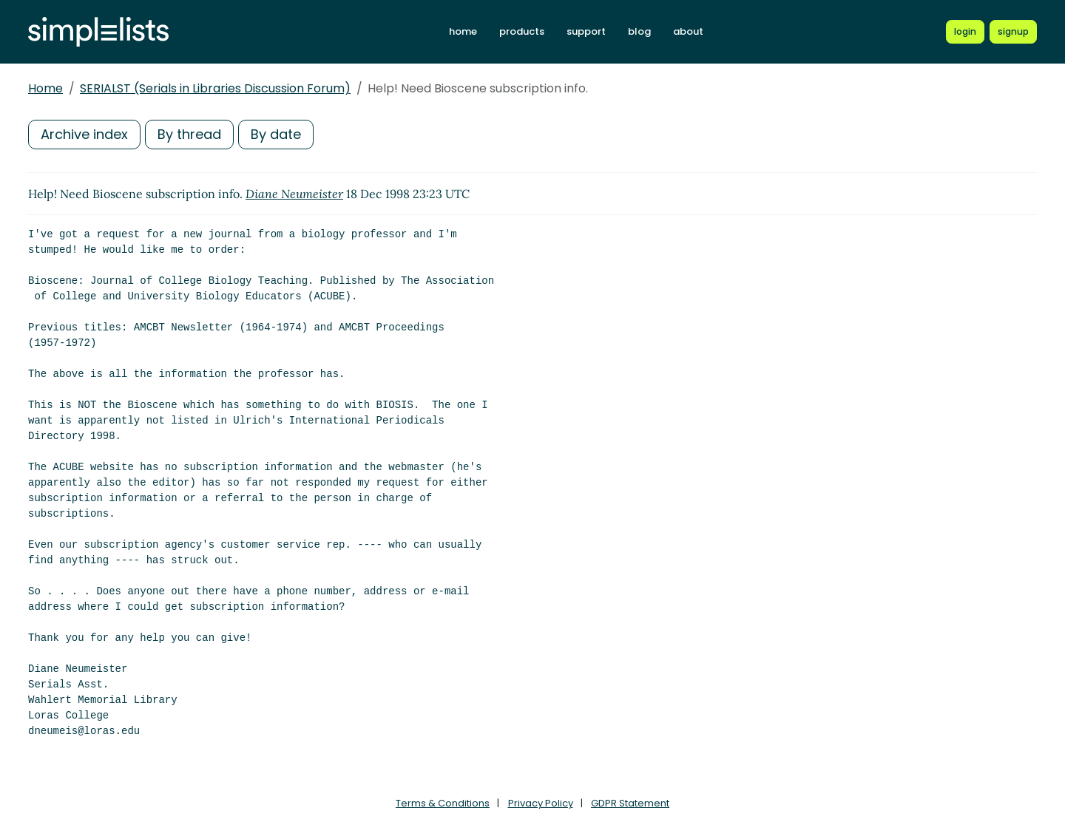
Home (45, 88)
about (688, 31)
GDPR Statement (630, 803)
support (586, 31)
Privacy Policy (540, 803)
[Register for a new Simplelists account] (1013, 32)
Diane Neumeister (294, 193)
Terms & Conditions (443, 803)
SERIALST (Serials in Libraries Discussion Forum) (215, 88)
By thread (189, 134)
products (521, 31)
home (463, 31)
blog (639, 31)
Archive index (84, 134)
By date (276, 134)
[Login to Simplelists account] (965, 32)
